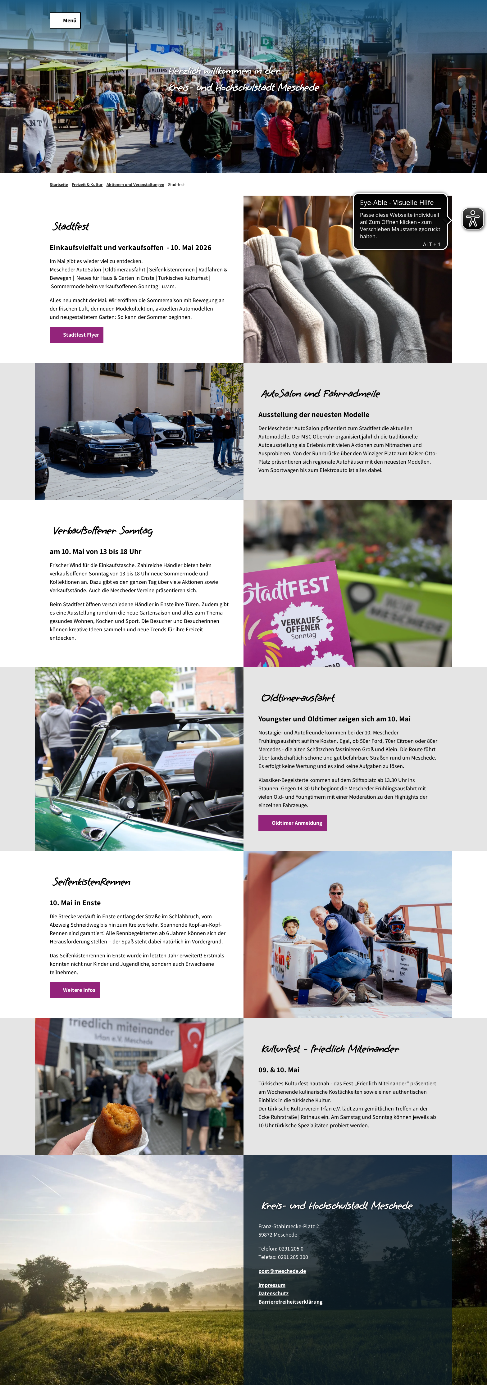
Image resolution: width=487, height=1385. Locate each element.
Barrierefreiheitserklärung (290, 1301)
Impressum (271, 1284)
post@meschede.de (282, 1270)
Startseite (59, 184)
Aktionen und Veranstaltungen (135, 184)
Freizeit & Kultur (87, 184)
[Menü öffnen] (65, 20)
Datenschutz (273, 1293)
